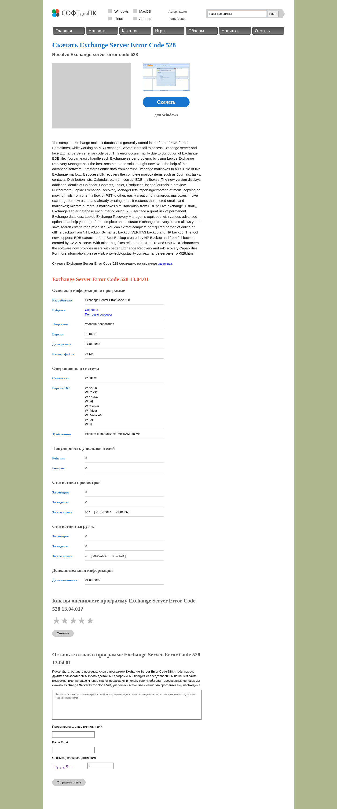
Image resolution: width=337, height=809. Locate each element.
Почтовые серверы (98, 314)
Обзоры (196, 31)
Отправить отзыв (69, 782)
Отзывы (263, 31)
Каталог (130, 31)
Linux (118, 19)
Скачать (166, 102)
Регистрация (177, 18)
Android (145, 19)
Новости (97, 31)
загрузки (165, 263)
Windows (121, 11)
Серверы (91, 310)
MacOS (145, 11)
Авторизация (177, 11)
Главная (63, 31)
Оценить (63, 633)
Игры (160, 31)
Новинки (230, 31)
